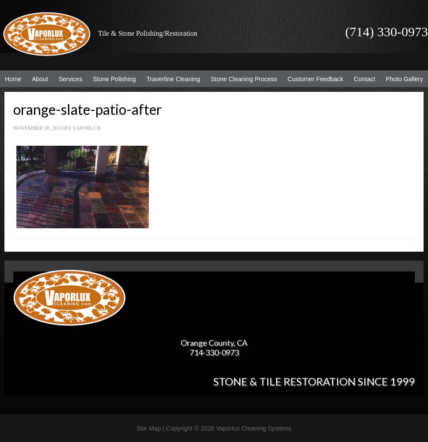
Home (13, 79)
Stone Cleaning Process (241, 79)
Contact (364, 79)
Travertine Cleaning (171, 79)
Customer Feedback (313, 79)
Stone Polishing (114, 79)
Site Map (148, 428)
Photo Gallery (404, 79)
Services (68, 79)
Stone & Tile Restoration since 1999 (314, 381)
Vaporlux (86, 128)
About (37, 79)
